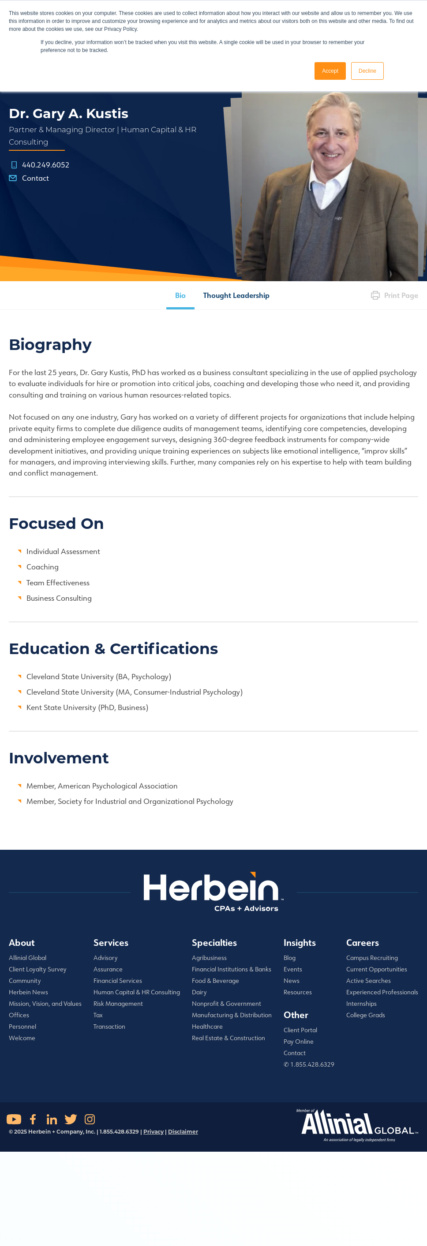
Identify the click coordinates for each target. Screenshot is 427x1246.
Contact (35, 177)
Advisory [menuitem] (106, 958)
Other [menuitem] (296, 1014)
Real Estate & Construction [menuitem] (228, 1038)
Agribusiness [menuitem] (209, 958)
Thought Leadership (236, 295)
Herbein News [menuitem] (28, 992)
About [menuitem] (21, 942)
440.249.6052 (46, 164)
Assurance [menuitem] (108, 969)
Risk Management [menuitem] (118, 1004)
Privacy (153, 1131)
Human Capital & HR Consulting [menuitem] (137, 992)
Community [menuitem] (25, 981)
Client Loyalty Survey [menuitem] (38, 969)
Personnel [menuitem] (22, 1026)
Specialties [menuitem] (214, 942)
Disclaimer (183, 1131)
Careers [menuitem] (362, 942)
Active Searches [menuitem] (368, 981)
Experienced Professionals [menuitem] (382, 992)
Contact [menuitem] (295, 1053)
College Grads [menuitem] (365, 1015)
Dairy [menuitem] (199, 992)
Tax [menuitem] (98, 1015)
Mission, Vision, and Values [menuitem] (45, 1004)
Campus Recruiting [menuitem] (372, 958)
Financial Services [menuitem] (118, 981)
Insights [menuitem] (300, 942)
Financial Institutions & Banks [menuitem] (231, 969)
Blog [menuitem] (290, 958)
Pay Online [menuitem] (299, 1041)
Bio (180, 295)
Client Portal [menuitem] (300, 1030)
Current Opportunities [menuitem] (376, 969)
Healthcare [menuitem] (207, 1026)
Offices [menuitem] (19, 1015)
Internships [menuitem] (361, 1004)
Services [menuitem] (111, 942)
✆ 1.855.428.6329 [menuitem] (309, 1064)
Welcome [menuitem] (22, 1038)
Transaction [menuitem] (109, 1026)
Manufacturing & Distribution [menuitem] (232, 1015)
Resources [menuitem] (298, 992)
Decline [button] (367, 71)
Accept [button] (330, 71)
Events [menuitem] (293, 969)
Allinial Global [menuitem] (27, 958)
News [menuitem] (292, 981)
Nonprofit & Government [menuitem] (226, 1004)
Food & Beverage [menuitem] (215, 981)
